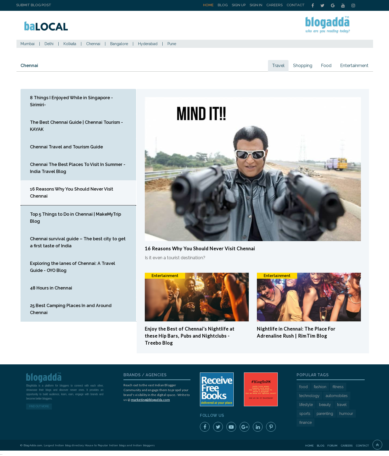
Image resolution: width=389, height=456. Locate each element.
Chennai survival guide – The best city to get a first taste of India (78, 242)
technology (309, 396)
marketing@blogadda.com (150, 400)
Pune (171, 44)
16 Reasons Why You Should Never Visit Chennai (71, 193)
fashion (320, 387)
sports (304, 413)
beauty (325, 404)
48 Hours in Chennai (51, 288)
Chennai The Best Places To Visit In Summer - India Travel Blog (77, 168)
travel (342, 404)
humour (346, 413)
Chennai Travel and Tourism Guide (66, 146)
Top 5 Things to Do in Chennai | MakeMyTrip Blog (75, 218)
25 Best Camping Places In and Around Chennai (71, 309)
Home (208, 5)
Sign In (256, 5)
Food (326, 65)
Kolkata (69, 44)
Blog (223, 5)
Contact (296, 5)
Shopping (302, 65)
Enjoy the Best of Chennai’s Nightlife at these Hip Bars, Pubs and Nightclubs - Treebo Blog (189, 336)
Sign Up (239, 5)
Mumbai (28, 44)
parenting (325, 413)
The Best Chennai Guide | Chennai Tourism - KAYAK (76, 126)
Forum (332, 445)
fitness (338, 387)
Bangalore (119, 44)
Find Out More (39, 406)
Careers (274, 5)
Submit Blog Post (33, 5)
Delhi (49, 44)
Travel (278, 65)
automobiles (337, 396)
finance (305, 422)
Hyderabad (147, 44)
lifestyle (306, 404)
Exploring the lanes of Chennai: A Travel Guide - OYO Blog (72, 267)
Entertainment (354, 65)
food (303, 387)
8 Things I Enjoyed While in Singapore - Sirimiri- (71, 101)
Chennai (93, 44)
